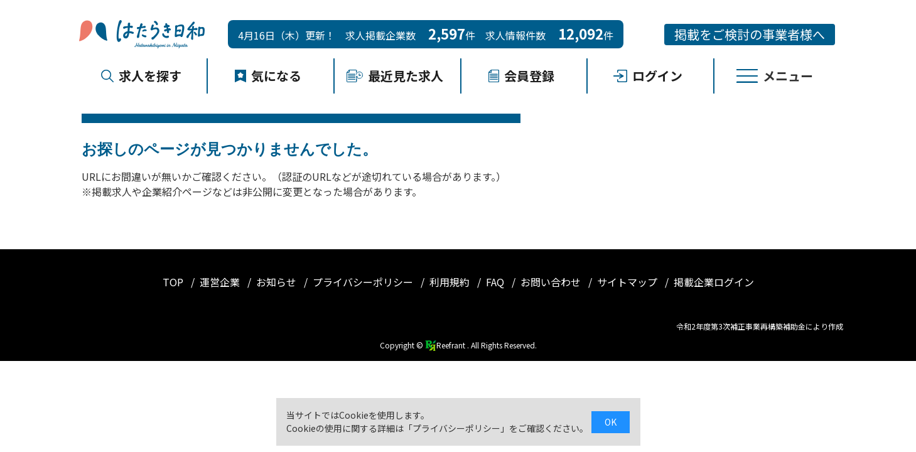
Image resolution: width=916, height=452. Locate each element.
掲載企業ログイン (714, 281)
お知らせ (277, 281)
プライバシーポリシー (364, 281)
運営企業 (221, 281)
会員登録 (521, 76)
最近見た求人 (395, 76)
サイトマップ (628, 281)
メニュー (774, 76)
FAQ (496, 281)
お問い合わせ (551, 281)
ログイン (648, 76)
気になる (268, 76)
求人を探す (141, 76)
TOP (174, 281)
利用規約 (450, 281)
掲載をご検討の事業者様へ (749, 34)
